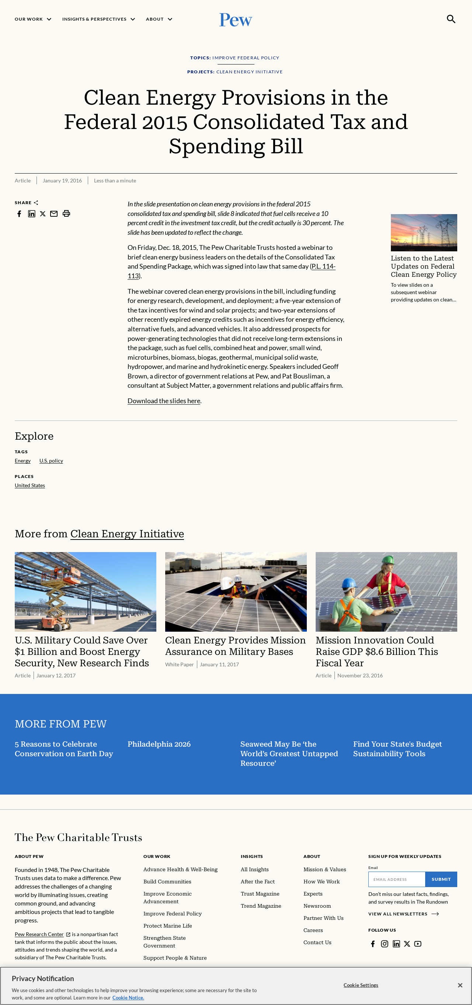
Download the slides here (164, 401)
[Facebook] (372, 943)
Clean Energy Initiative (127, 534)
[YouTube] (417, 943)
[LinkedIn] (396, 943)
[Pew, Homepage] (236, 19)
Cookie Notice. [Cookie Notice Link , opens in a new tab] (128, 1000)
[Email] (397, 879)
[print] (66, 213)
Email (373, 867)
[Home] (78, 837)
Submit (441, 879)
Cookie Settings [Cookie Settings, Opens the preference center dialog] (361, 988)
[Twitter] (407, 944)
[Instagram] (384, 943)
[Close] (460, 988)
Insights (252, 856)
